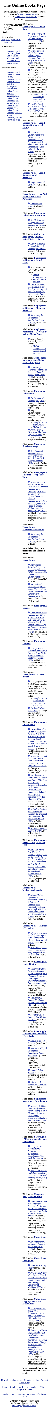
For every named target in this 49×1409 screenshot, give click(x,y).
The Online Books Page (24, 5)
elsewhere (8, 42)
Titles (42, 1387)
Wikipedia (5, 39)
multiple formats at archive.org (40, 95)
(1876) (36, 1245)
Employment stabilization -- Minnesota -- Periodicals (34, 308)
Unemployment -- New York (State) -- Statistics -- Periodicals (34, 196)
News (13, 1394)
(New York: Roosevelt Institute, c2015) (37, 1208)
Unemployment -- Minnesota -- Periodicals (33, 528)
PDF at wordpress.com (39, 275)
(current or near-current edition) (37, 1001)
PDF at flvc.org (39, 427)
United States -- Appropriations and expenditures (34, 1301)
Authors (34, 1387)
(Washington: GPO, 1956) (37, 1342)
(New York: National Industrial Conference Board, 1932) (37, 654)
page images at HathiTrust (39, 100)
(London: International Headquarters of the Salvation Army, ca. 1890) (37, 815)
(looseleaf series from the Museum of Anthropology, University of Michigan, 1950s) (37, 1280)
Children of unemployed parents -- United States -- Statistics (33, 236)
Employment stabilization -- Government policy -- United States (34, 331)
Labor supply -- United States (13, 54)
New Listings (23, 1387)
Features (21, 1394)
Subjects (20, 1389)
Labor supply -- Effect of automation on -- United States (34, 1139)
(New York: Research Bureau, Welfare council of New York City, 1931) (38, 496)
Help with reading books (11, 1380)
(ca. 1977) (37, 1017)
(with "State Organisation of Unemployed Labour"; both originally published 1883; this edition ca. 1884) (37, 787)
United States (12, 63)
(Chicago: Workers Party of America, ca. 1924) (36, 57)
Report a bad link (31, 1380)
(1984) (36, 1152)
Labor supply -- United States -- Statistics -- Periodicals (34, 1033)
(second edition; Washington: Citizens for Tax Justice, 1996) (37, 1314)
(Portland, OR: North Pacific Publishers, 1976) (37, 37)
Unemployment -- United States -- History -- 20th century (33, 125)
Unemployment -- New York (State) (14, 118)
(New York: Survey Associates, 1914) (36, 457)
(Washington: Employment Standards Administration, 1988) (37, 976)
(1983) (37, 1174)
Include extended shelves (27, 14)
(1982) (37, 372)
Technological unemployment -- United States (14, 103)
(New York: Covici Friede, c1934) (36, 107)
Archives (31, 1394)
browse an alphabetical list (26, 16)
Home (4, 1387)
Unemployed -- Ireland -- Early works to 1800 (34, 842)
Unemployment (13, 51)
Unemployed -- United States (13, 109)
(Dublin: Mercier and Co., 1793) (37, 863)
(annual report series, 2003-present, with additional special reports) (37, 938)
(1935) (37, 399)
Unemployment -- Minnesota (14, 113)
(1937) (37, 709)
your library (16, 39)
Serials (29, 1389)
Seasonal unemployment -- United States (14, 95)
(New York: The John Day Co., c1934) (37, 432)
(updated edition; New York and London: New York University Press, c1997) (37, 142)
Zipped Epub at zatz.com (39, 280)
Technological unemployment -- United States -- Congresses (34, 360)
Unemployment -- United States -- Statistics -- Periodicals (33, 175)
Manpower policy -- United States (14, 59)
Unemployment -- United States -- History (14, 74)
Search (12, 1387)
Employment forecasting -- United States (34, 1100)
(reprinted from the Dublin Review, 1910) (37, 761)
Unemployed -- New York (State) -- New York (34, 474)
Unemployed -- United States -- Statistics (34, 214)
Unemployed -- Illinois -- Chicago (34, 445)
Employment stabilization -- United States (13, 88)
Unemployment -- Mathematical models (32, 889)
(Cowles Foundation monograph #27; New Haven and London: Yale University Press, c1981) (37, 906)
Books (5, 1394)
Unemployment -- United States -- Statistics (14, 81)
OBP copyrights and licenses (24, 1405)
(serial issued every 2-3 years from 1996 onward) (37, 951)
